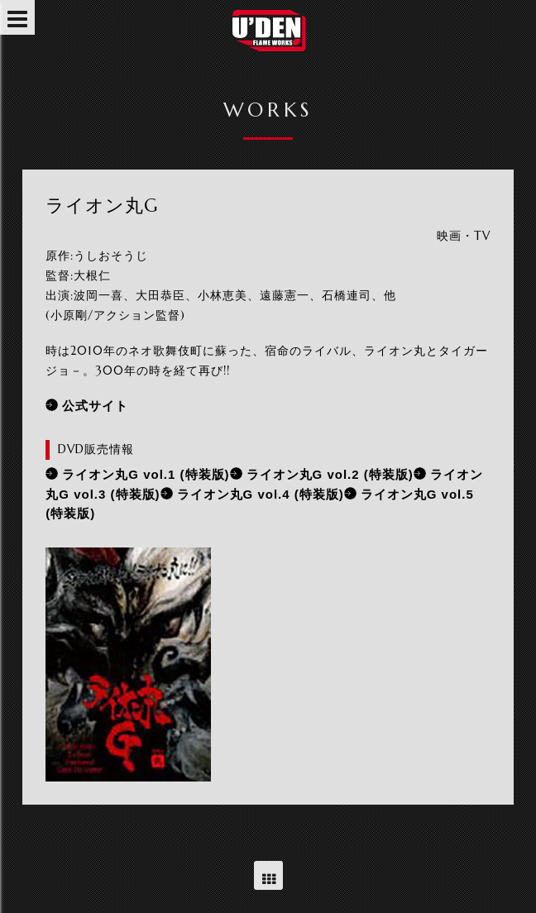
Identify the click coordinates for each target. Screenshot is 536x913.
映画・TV (464, 235)
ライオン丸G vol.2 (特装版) (330, 474)
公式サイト (95, 406)
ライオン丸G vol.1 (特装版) (145, 474)
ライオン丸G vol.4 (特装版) (260, 494)
